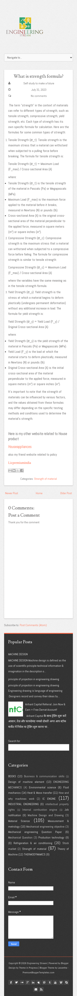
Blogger (65, 963)
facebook (10, 982)
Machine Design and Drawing (46, 815)
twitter (16, 982)
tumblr (49, 982)
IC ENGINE (49, 799)
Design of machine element (26, 782)
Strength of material (45, 479)
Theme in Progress (28, 967)
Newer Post (11, 493)
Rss (41, 989)
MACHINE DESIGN (18, 654)
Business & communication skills (44, 776)
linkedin (33, 982)
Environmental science (42, 787)
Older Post (66, 493)
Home (39, 493)
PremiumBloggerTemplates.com (38, 972)
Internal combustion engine (39, 809)
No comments (39, 96)
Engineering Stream (37, 963)
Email (35, 989)
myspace (38, 982)
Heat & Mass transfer (39, 793)
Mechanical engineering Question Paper (35, 832)
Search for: (14, 741)
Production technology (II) (53, 837)
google (27, 982)
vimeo (60, 982)
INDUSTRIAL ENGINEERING (23, 804)
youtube (55, 982)
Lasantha (62, 967)
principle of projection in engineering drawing (33, 679)
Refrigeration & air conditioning (33, 843)
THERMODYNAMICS (34, 854)
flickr (22, 982)
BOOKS (12, 776)
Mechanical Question (20, 837)
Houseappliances (20, 446)
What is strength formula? (38, 76)
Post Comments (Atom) (33, 625)
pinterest (44, 982)
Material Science (19, 821)
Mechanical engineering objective (45, 826)
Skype (66, 982)
